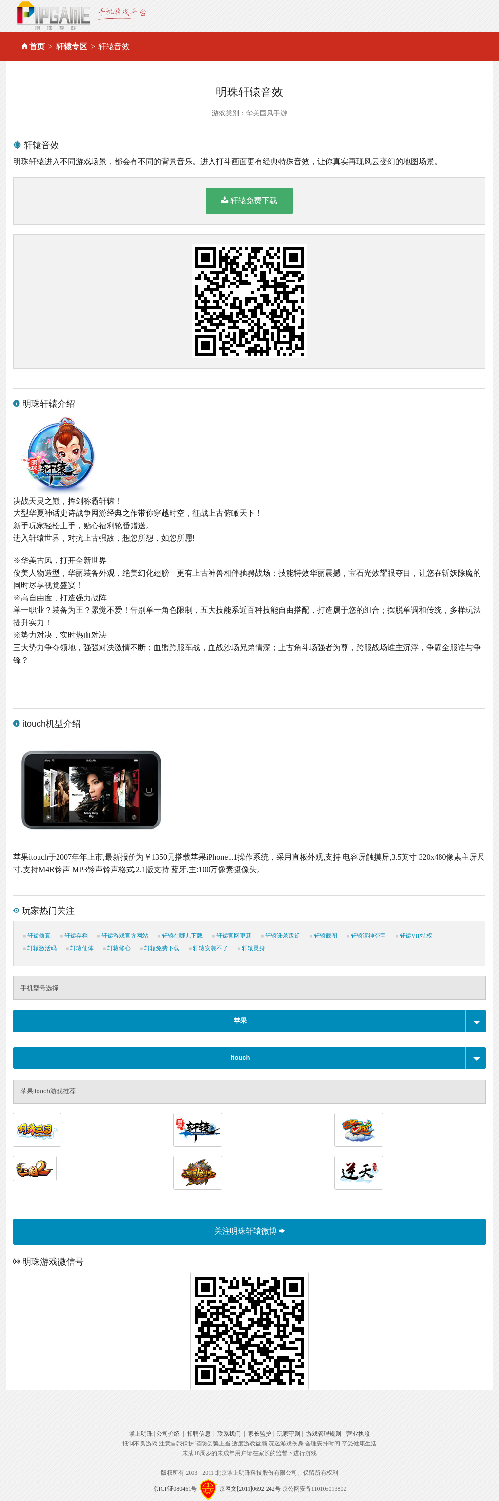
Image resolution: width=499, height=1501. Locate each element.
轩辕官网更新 (231, 935)
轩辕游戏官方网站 (122, 935)
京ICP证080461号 (175, 1488)
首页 (37, 46)
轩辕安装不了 (208, 948)
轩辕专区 (71, 46)
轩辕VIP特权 (414, 935)
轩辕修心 (117, 948)
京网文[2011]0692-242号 (250, 1488)
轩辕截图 (323, 935)
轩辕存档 (74, 935)
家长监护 (259, 1433)
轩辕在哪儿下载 (180, 935)
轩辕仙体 (80, 948)
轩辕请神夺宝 (366, 935)
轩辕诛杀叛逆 (280, 935)
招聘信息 (199, 1433)
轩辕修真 (37, 935)
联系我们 (229, 1433)
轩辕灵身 (251, 948)
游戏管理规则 (323, 1433)
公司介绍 (168, 1433)
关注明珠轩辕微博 (249, 1231)
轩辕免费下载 (249, 200)
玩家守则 (288, 1433)
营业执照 (358, 1433)
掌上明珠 (141, 1433)
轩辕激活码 (40, 948)
